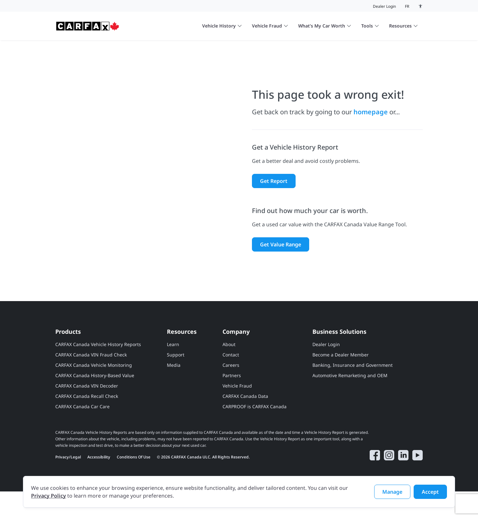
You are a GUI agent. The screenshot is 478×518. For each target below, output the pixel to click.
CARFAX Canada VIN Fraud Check (91, 381)
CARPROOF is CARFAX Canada (255, 433)
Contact (231, 381)
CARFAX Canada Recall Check (86, 423)
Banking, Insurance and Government (352, 391)
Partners (232, 402)
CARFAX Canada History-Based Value (94, 402)
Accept (430, 491)
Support (175, 381)
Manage (392, 491)
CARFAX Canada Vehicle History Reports (98, 371)
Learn (173, 371)
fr (407, 6)
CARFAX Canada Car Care (82, 433)
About (229, 371)
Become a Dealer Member (340, 381)
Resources (403, 26)
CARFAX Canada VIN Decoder (86, 412)
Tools (370, 26)
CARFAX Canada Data (245, 423)
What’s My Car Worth (324, 26)
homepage (370, 124)
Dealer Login (384, 6)
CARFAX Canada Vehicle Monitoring (93, 391)
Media (173, 391)
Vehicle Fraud (270, 26)
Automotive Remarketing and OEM (349, 402)
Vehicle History (222, 26)
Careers (231, 391)
